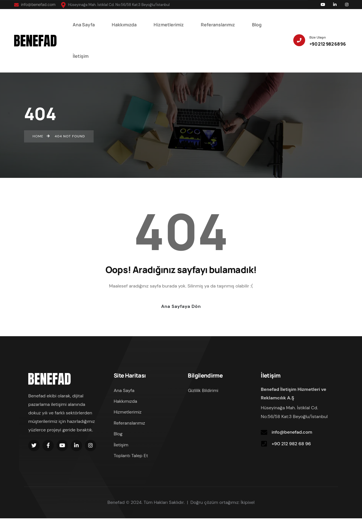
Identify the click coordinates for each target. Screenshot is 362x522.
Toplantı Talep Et (131, 459)
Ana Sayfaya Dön (181, 307)
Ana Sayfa (124, 391)
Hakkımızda (125, 402)
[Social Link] (322, 4)
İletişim (121, 448)
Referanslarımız (129, 425)
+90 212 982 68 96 (291, 444)
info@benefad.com (34, 4)
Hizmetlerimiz (127, 414)
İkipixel (248, 506)
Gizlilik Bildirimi (203, 391)
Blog (118, 436)
